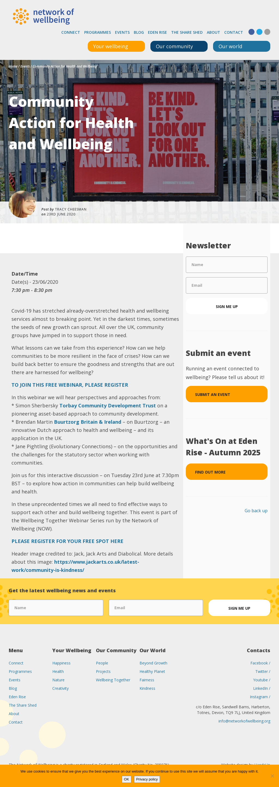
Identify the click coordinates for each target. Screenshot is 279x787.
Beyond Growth (153, 663)
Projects (103, 671)
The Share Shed (187, 32)
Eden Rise (157, 32)
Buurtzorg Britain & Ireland (87, 422)
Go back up (256, 511)
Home (13, 66)
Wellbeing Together (113, 679)
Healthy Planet (152, 671)
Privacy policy (147, 779)
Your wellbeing (110, 46)
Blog (139, 32)
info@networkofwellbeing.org (244, 721)
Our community (174, 46)
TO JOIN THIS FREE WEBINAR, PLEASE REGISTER (69, 385)
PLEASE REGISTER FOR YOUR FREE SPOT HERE (67, 541)
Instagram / (260, 696)
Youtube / (261, 679)
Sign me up (227, 306)
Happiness (61, 663)
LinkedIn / (261, 688)
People (102, 663)
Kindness (147, 688)
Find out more (210, 472)
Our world (230, 46)
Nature (58, 679)
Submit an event (212, 394)
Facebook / (260, 663)
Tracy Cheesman (71, 209)
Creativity (60, 688)
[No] (272, 776)
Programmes (97, 32)
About (213, 32)
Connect (70, 32)
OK (126, 779)
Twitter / (262, 671)
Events (122, 32)
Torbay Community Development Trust (107, 405)
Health (58, 671)
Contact (233, 32)
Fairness (147, 679)
